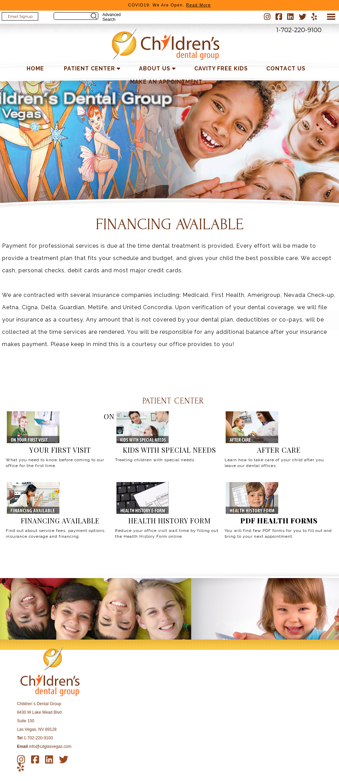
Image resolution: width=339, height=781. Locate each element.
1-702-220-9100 (299, 30)
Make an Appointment (166, 82)
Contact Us (286, 68)
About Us (154, 68)
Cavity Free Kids (221, 68)
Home (35, 68)
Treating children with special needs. (155, 459)
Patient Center (89, 68)
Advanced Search (111, 17)
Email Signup (20, 16)
